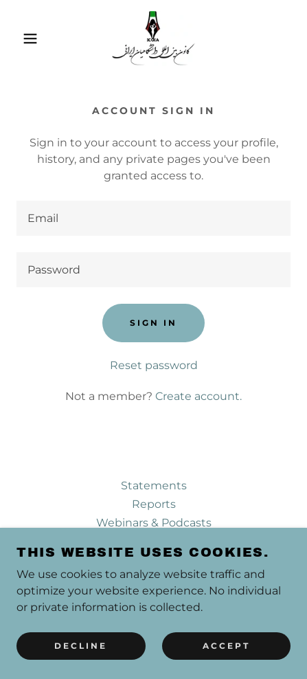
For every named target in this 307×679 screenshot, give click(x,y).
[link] (153, 38)
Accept (226, 655)
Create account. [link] (198, 396)
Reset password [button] (154, 365)
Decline (80, 655)
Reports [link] (154, 504)
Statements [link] (154, 485)
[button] (22, 38)
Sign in (153, 323)
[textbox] (153, 218)
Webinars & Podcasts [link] (154, 522)
